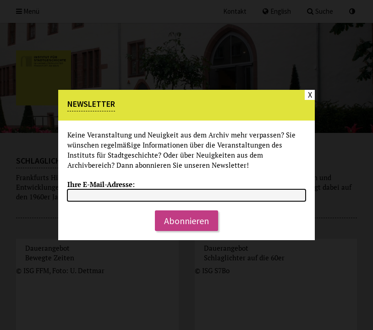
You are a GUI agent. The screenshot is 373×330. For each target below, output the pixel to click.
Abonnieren (186, 220)
